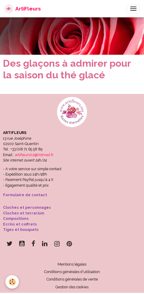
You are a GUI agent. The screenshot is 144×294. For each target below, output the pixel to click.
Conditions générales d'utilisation (72, 271)
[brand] (22, 8)
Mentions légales (72, 264)
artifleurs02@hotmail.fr (34, 155)
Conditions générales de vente (72, 279)
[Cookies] (12, 282)
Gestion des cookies (72, 287)
